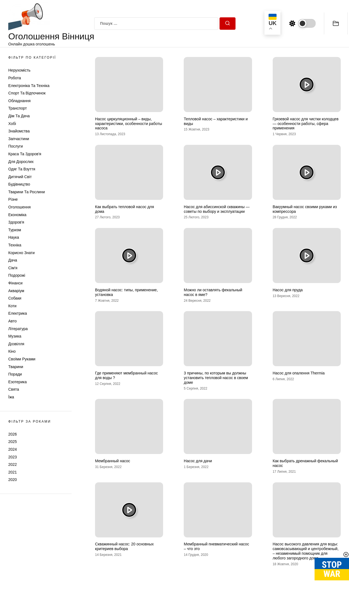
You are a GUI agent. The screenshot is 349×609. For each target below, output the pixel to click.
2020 (12, 479)
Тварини (15, 367)
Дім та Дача (19, 116)
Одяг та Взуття (21, 169)
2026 (12, 434)
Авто (12, 321)
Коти (12, 306)
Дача (12, 260)
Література (18, 329)
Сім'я (12, 268)
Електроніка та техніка (28, 85)
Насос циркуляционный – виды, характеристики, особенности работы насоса (128, 123)
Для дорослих (21, 161)
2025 (12, 441)
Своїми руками (21, 359)
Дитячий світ (20, 177)
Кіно (12, 351)
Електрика (17, 313)
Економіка (17, 215)
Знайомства (19, 131)
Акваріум (16, 291)
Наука (13, 237)
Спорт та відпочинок (26, 93)
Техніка (14, 245)
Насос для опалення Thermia (299, 373)
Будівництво (19, 184)
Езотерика (17, 382)
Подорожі (16, 275)
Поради (15, 374)
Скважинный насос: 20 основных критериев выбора (124, 546)
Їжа (11, 397)
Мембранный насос (112, 461)
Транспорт (17, 108)
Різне (13, 199)
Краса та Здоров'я (24, 154)
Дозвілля (16, 344)
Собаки (14, 298)
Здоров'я (16, 222)
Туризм (14, 230)
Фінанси (15, 283)
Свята (13, 389)
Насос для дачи (198, 461)
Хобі (12, 123)
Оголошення (19, 207)
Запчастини (18, 139)
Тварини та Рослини (26, 192)
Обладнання (19, 101)
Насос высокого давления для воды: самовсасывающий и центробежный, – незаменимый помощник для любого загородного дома (306, 551)
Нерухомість (19, 70)
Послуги (15, 146)
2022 (12, 464)
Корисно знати (21, 253)
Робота (14, 78)
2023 (12, 457)
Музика (14, 336)
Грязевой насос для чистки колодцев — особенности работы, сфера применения (306, 123)
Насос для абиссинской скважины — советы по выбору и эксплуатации (217, 209)
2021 (12, 472)
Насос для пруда (288, 290)
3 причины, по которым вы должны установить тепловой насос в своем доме (216, 378)
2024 (12, 449)
